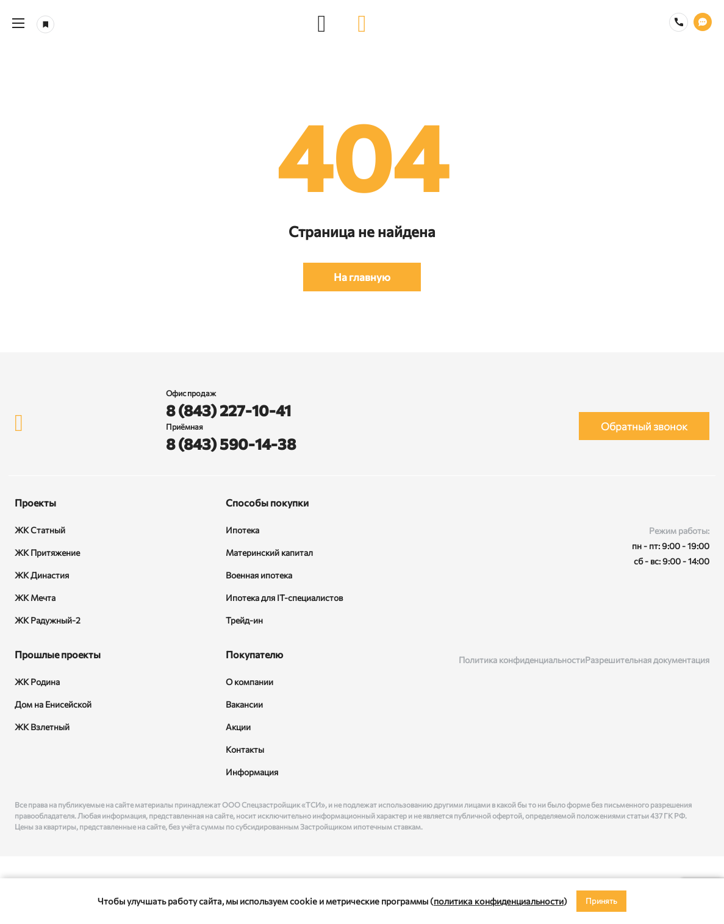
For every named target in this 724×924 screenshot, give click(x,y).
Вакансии (244, 704)
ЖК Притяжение (47, 552)
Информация (252, 772)
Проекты (35, 502)
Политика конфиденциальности (522, 660)
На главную (362, 277)
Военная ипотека (259, 575)
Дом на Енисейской (53, 704)
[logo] (361, 23)
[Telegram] (697, 620)
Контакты (245, 749)
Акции (238, 727)
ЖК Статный (40, 530)
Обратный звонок (644, 426)
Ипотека (242, 530)
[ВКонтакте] (631, 620)
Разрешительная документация (647, 660)
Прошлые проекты (58, 654)
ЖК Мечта (35, 597)
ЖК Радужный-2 (48, 620)
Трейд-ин (244, 620)
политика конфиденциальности (499, 900)
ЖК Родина (37, 682)
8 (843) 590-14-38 (231, 444)
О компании (249, 682)
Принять (601, 901)
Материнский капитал (269, 552)
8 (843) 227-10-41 (228, 410)
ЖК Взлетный (42, 727)
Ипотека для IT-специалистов (284, 597)
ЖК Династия (42, 575)
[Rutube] (664, 620)
